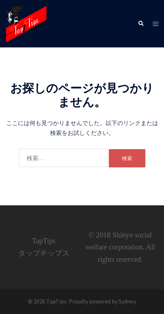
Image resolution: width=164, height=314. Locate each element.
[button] (141, 24)
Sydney (127, 301)
